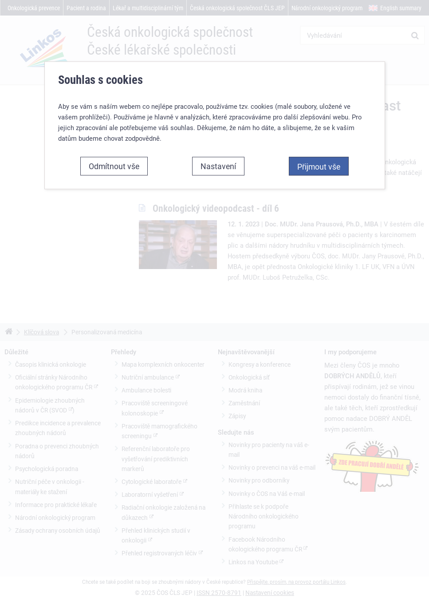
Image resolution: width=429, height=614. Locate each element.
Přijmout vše (318, 166)
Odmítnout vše (114, 166)
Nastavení (218, 166)
